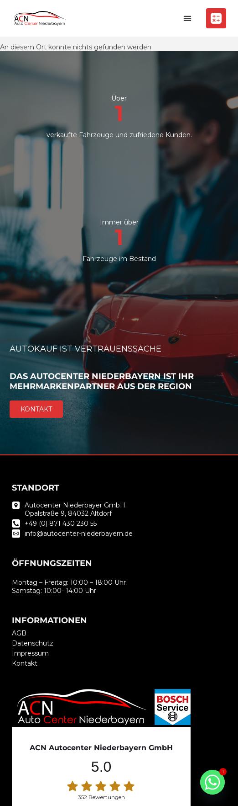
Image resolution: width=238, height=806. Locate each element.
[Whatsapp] (212, 782)
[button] (187, 18)
